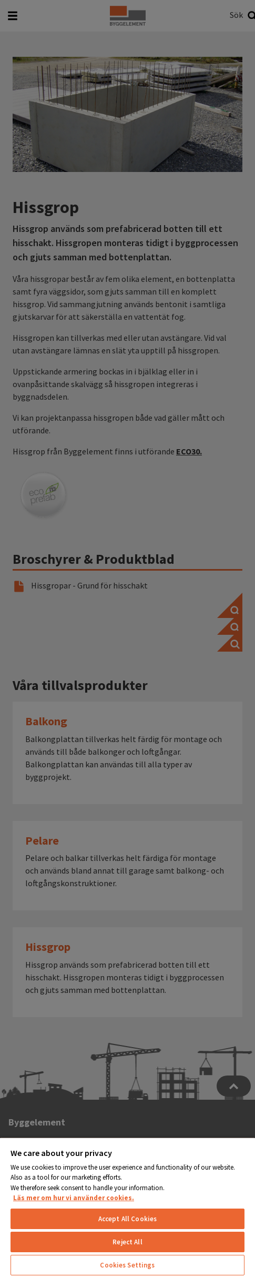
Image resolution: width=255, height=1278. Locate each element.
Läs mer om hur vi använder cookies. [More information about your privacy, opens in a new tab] (73, 1197)
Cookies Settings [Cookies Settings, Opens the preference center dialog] (127, 1265)
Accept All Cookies (127, 1218)
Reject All (127, 1242)
